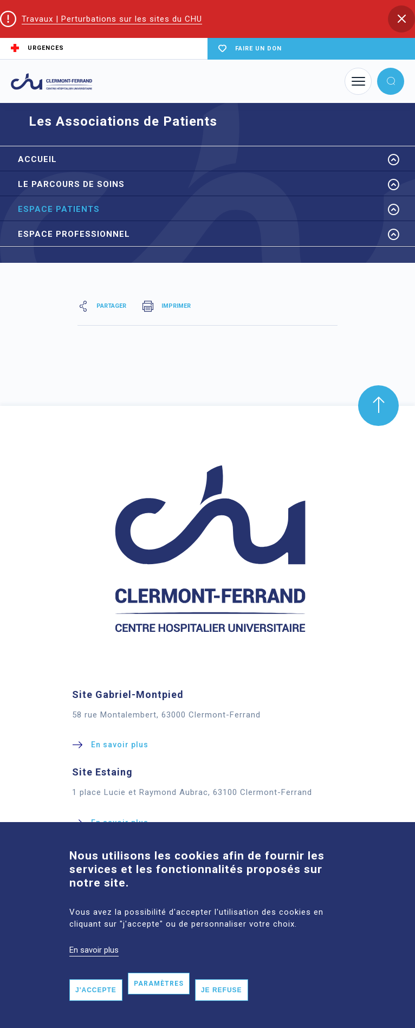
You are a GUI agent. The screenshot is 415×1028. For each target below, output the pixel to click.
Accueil (37, 159)
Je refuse (221, 1003)
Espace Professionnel (74, 234)
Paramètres (159, 997)
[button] (401, 19)
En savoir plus (94, 963)
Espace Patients (59, 209)
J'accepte (95, 1003)
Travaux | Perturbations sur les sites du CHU (112, 19)
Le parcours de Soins (71, 184)
